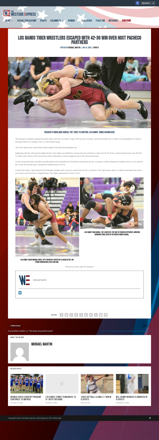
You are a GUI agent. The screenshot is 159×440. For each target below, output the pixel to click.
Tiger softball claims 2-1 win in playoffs (96, 404)
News (8, 23)
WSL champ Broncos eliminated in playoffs (131, 404)
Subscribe (126, 23)
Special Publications (26, 23)
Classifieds (87, 23)
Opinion (71, 23)
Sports (43, 23)
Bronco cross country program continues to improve (25, 404)
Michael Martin (74, 53)
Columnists (55, 23)
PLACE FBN (100, 23)
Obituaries (113, 23)
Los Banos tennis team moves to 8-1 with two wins (61, 404)
